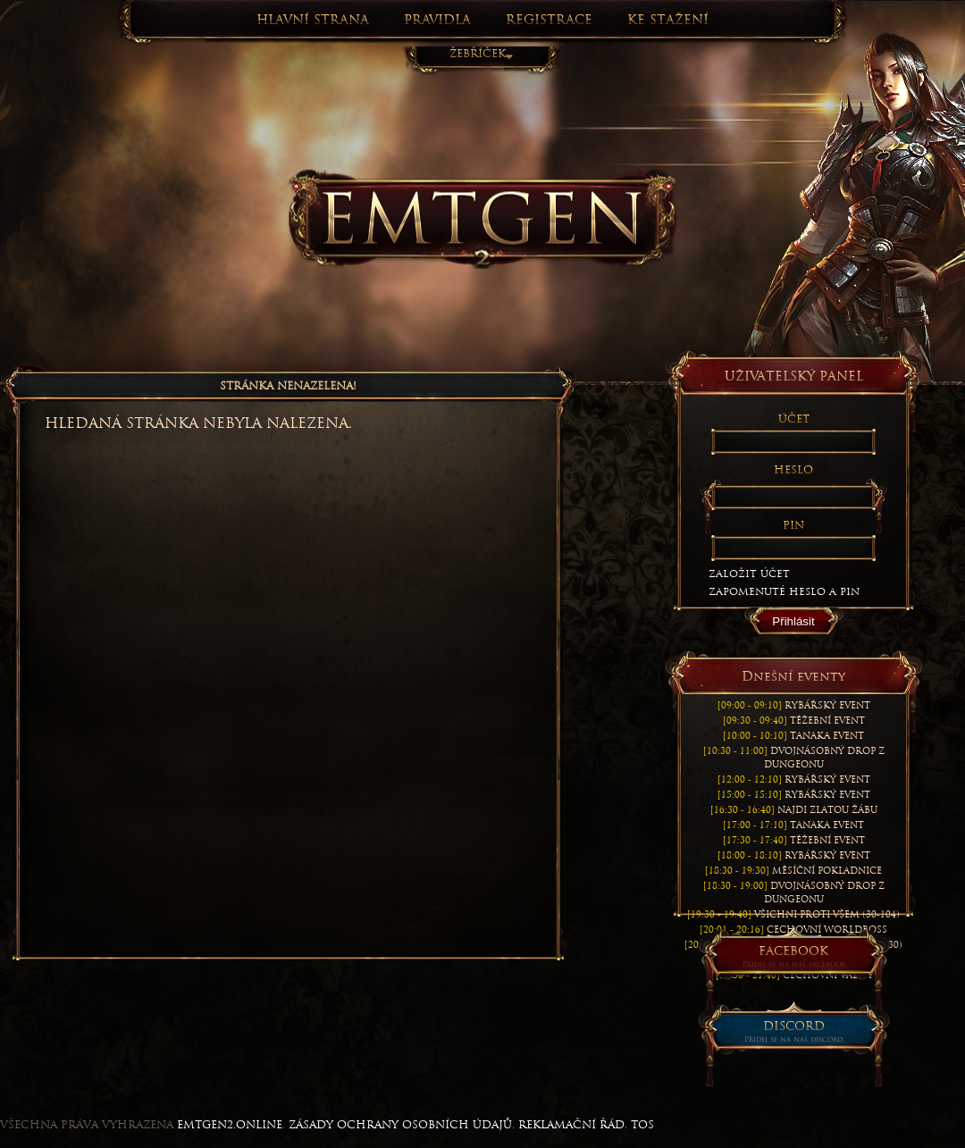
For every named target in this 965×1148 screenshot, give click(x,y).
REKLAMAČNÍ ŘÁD (571, 1125)
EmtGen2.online (229, 1125)
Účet (794, 419)
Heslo (793, 470)
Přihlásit (793, 621)
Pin (793, 525)
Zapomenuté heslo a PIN (784, 591)
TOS (642, 1125)
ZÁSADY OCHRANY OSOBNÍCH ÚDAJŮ (400, 1125)
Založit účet (749, 573)
